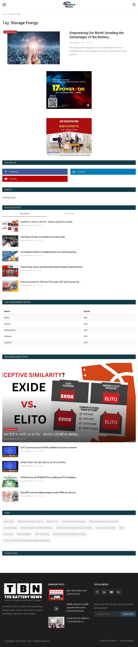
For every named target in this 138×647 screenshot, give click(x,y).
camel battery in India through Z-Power (74, 527)
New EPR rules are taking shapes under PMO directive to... (49, 492)
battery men (52, 521)
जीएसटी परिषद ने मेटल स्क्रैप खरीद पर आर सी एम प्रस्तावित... (44, 462)
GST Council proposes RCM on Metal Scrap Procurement (49, 447)
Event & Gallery (126, 640)
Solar (121, 527)
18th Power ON (42, 534)
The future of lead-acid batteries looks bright (43, 237)
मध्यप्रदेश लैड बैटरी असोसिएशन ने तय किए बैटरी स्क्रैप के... (78, 620)
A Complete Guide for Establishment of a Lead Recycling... (49, 252)
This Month (69, 213)
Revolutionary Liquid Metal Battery (36, 527)
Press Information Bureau (73, 521)
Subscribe (128, 613)
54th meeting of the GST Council (103, 521)
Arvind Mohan (75, 42)
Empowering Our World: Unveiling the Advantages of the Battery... (96, 35)
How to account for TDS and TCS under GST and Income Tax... (51, 282)
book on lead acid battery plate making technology (26, 540)
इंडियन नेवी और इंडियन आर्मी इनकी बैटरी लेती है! (77, 592)
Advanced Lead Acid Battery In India (69, 534)
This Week (24, 213)
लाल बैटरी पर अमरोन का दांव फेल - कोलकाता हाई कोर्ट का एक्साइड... (47, 222)
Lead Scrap (9, 521)
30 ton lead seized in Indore (30, 521)
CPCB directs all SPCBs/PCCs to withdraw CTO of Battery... (49, 477)
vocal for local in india (105, 527)
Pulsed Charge (10, 527)
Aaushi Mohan (26, 481)
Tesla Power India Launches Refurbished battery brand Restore (52, 267)
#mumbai (8, 534)
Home (4, 14)
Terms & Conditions (108, 640)
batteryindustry (24, 534)
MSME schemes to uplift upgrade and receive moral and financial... (77, 607)
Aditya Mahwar (27, 496)
